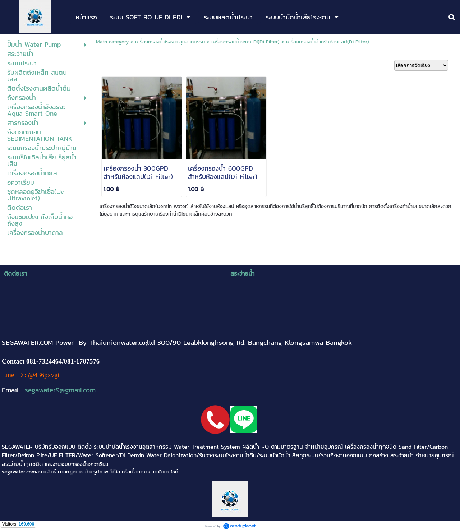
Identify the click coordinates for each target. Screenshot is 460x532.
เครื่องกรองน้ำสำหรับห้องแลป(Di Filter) (327, 42)
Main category (112, 42)
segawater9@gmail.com (60, 390)
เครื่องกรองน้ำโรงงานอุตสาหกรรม (170, 42)
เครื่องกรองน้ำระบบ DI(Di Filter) (245, 42)
